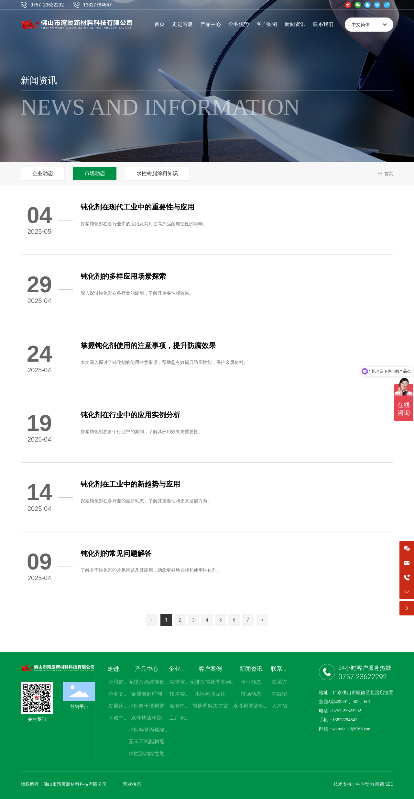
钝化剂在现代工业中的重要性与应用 (137, 207)
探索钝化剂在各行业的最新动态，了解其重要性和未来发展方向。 (146, 500)
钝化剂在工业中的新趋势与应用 (130, 484)
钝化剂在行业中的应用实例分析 (130, 415)
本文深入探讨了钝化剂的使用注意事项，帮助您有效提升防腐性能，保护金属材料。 (164, 362)
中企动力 (365, 784)
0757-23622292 (47, 5)
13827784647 (97, 5)
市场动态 (94, 173)
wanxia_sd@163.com (352, 728)
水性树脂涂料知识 (157, 173)
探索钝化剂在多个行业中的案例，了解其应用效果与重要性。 (142, 431)
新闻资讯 (39, 80)
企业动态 (42, 173)
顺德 (379, 784)
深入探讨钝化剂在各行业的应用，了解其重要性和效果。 (137, 293)
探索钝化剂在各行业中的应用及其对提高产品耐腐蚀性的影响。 (144, 223)
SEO (389, 784)
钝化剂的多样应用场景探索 (123, 276)
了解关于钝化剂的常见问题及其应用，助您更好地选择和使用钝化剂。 (151, 570)
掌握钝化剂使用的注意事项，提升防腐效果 (148, 346)
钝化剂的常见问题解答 (116, 553)
